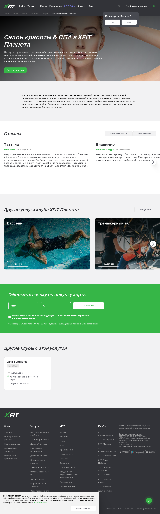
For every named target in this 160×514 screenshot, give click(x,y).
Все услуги (145, 209)
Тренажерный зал (39, 439)
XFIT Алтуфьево (106, 439)
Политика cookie (40, 502)
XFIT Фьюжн (104, 475)
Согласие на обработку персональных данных (134, 428)
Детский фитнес (38, 444)
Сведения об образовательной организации (69, 475)
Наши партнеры (12, 444)
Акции (63, 441)
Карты (63, 432)
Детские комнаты (39, 455)
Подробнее (18, 264)
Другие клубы (105, 491)
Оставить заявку (15, 70)
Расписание (66, 482)
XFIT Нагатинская (107, 455)
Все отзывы (144, 133)
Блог (62, 445)
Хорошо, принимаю (83, 508)
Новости (64, 436)
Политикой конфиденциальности (45, 315)
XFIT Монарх (104, 444)
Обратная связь (67, 467)
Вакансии (64, 463)
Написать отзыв (118, 133)
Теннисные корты (39, 467)
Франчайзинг (66, 450)
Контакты (64, 458)
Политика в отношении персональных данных (134, 426)
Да (112, 22)
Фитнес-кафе (37, 479)
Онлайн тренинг (68, 486)
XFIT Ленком (104, 486)
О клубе (8, 432)
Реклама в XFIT (67, 454)
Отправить (88, 305)
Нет (129, 22)
